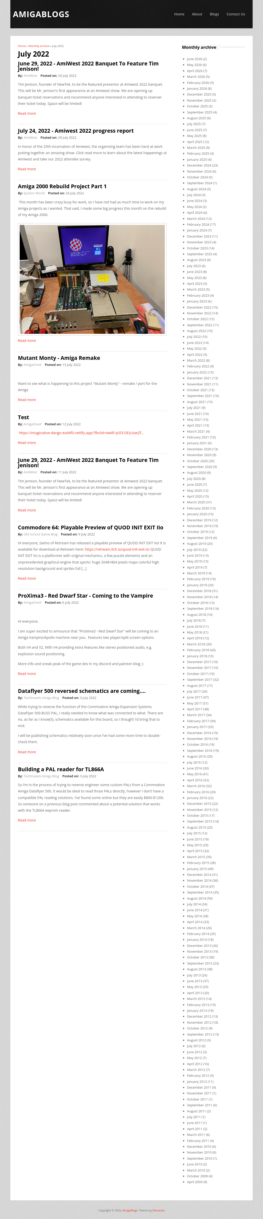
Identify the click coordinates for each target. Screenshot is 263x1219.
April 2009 (194, 1182)
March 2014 (196, 928)
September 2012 (199, 1034)
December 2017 (199, 662)
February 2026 (198, 82)
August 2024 (196, 189)
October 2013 (197, 957)
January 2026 (197, 88)
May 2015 (194, 845)
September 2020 (199, 466)
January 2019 (197, 585)
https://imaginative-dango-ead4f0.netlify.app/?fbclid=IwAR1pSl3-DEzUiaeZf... (81, 432)
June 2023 (194, 271)
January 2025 (197, 159)
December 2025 (199, 94)
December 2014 (199, 874)
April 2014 (194, 922)
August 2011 (196, 1111)
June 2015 (194, 839)
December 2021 (199, 378)
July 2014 (194, 904)
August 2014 (196, 898)
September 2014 (199, 892)
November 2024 (199, 171)
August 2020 (196, 472)
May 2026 (194, 64)
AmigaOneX (32, 364)
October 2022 (197, 319)
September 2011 (199, 1105)
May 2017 (194, 703)
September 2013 (199, 963)
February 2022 (198, 366)
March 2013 (196, 998)
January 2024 (197, 230)
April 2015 (194, 851)
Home (179, 14)
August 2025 (196, 118)
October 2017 (197, 673)
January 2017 (197, 726)
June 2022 (194, 342)
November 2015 (199, 809)
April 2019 (194, 567)
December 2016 (199, 733)
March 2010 (196, 1170)
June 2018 (194, 626)
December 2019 (199, 520)
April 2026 (194, 70)
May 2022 (194, 348)
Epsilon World (33, 193)
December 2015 (199, 803)
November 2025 (199, 100)
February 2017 (198, 721)
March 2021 (196, 431)
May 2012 (194, 1058)
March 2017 (196, 715)
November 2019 (199, 526)
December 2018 (199, 591)
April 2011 (194, 1129)
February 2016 (198, 792)
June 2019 (194, 555)
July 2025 (194, 124)
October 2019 (197, 531)
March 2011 (196, 1134)
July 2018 (194, 620)
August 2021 (196, 402)
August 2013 (196, 969)
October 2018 (197, 602)
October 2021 (197, 390)
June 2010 (194, 1164)
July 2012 (194, 1046)
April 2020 (194, 496)
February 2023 (198, 295)
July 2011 (194, 1117)
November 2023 (199, 242)
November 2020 (199, 455)
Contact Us (236, 14)
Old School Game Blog (40, 534)
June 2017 (194, 697)
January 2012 (197, 1081)
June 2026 (194, 59)
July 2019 (194, 549)
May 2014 (194, 916)
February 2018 (198, 650)
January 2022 (197, 372)
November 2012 (199, 1022)
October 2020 (197, 461)
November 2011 (199, 1093)
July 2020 (194, 478)
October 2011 (197, 1099)
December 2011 (199, 1087)
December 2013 (199, 945)
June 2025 (194, 130)
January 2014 (197, 939)
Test (23, 417)
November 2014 (199, 880)
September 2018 (199, 608)
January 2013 (197, 1010)
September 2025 (199, 112)
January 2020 (197, 514)
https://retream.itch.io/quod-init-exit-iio (117, 549)
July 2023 (194, 266)
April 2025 (194, 141)
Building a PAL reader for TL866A (61, 769)
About (197, 14)
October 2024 (197, 177)
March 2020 (196, 502)
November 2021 (199, 384)
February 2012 (198, 1075)
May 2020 (194, 490)
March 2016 (196, 786)
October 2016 (197, 744)
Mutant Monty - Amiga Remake (59, 357)
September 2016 (199, 750)
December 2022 (199, 307)
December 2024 (199, 165)
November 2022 (199, 313)
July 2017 (194, 691)
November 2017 (199, 667)
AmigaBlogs (130, 1210)
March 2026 (196, 76)
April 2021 (194, 425)
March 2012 (196, 1069)
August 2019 (196, 543)
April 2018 (194, 638)
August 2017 (196, 685)
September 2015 (199, 821)
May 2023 (194, 277)
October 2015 (197, 815)
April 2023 (194, 283)
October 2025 (197, 106)
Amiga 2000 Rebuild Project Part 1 (62, 186)
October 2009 (197, 1176)
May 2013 (194, 986)
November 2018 (199, 597)
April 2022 (194, 354)
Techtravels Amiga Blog (41, 697)
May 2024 (194, 206)
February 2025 (198, 153)
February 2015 (198, 862)
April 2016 (194, 780)
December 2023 (199, 236)
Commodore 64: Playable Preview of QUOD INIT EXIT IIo (90, 527)
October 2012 (197, 1028)
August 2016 (196, 756)
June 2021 (194, 413)
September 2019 (199, 537)
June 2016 (194, 768)
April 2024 (194, 212)
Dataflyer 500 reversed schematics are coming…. (82, 690)
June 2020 (194, 484)
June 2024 (194, 200)
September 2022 (199, 325)
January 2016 (197, 797)
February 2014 (198, 933)
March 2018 (196, 644)
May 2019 (194, 561)
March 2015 (196, 857)
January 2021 (197, 443)
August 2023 (196, 259)
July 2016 (194, 762)
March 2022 (196, 360)
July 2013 (194, 975)
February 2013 (198, 1004)
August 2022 (196, 331)
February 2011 (198, 1140)
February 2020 (198, 508)
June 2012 (194, 1052)
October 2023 (197, 248)
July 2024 (194, 195)
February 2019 (198, 579)
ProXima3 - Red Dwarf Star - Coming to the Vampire (85, 595)
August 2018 (196, 614)
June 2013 (194, 981)
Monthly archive (39, 46)
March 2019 (196, 573)
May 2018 (194, 632)
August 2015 (196, 827)
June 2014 (194, 910)
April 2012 (194, 1064)
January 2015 (197, 868)
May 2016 (194, 774)
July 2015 (194, 833)
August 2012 (196, 1040)
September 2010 (199, 1158)
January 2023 (197, 301)
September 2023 (199, 254)
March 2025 (196, 147)
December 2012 (199, 1016)
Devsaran (158, 1210)
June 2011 (194, 1122)
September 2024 (199, 183)
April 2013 (194, 993)
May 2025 (194, 135)
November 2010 (199, 1152)
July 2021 (194, 407)
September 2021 (199, 395)
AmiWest (30, 75)
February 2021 (198, 437)
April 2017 (194, 709)
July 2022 (194, 336)
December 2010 (199, 1146)
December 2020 (199, 449)
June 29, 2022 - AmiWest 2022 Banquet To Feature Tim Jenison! (88, 66)
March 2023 (196, 289)
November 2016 (199, 738)
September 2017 (199, 679)
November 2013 (199, 951)
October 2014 (197, 886)
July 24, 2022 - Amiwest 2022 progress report (76, 130)
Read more (27, 113)
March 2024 (196, 218)
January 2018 (197, 656)
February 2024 (198, 224)
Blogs (214, 14)
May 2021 (194, 419)
